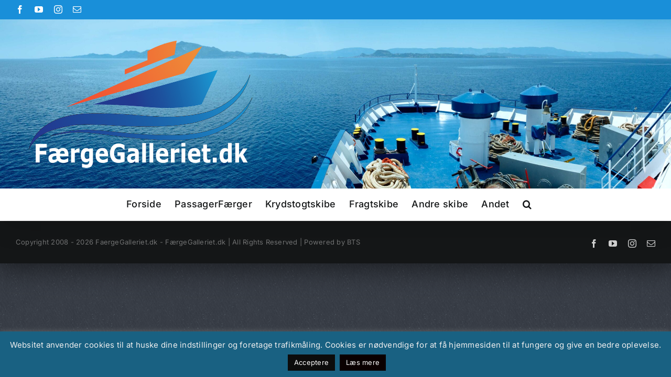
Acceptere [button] (311, 362)
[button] (569, 204)
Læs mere (363, 362)
